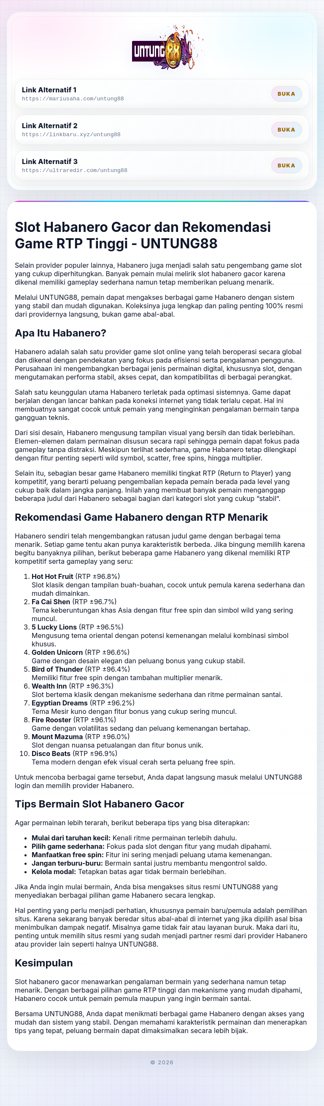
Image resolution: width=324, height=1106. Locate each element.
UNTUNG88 (58, 297)
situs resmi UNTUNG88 (223, 887)
